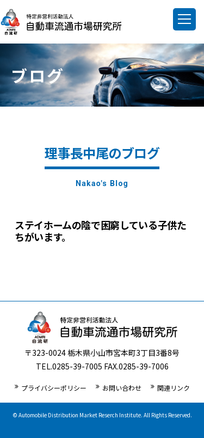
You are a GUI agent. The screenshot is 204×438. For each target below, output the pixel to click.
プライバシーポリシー (53, 387)
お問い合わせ (121, 387)
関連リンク (173, 387)
